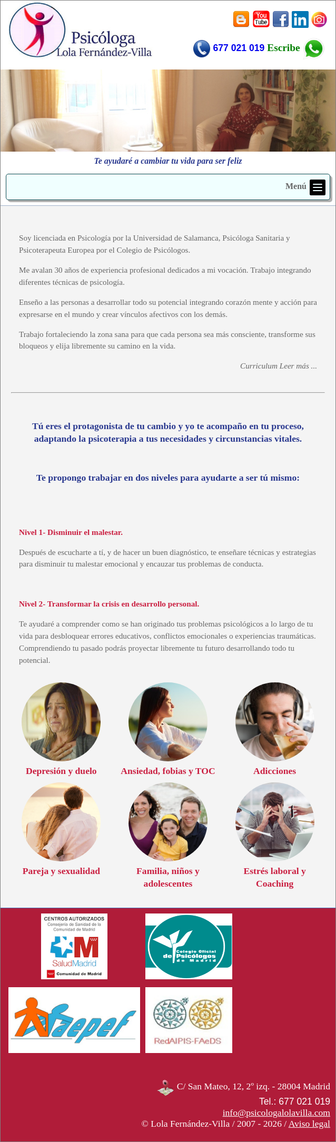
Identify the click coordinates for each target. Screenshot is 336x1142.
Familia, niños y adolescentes (168, 871)
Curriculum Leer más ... (278, 365)
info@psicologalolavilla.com (276, 1112)
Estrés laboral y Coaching (274, 871)
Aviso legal (309, 1123)
